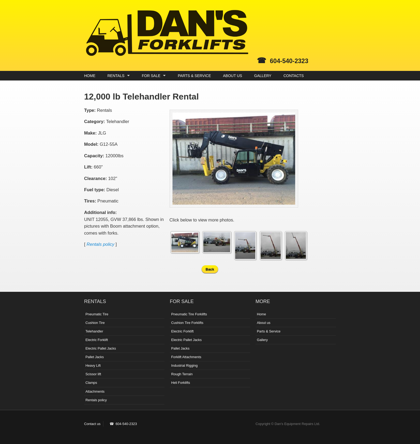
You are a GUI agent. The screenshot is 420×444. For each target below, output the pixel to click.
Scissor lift (93, 374)
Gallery (262, 340)
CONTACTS (293, 76)
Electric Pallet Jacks (100, 348)
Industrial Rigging (184, 365)
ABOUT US (232, 76)
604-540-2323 (289, 61)
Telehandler (94, 331)
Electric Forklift (96, 340)
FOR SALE (152, 76)
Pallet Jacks (94, 357)
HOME (89, 76)
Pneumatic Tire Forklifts (189, 314)
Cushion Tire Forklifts (187, 323)
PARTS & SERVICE (194, 76)
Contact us (92, 424)
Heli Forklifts (180, 383)
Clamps (91, 383)
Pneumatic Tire (96, 314)
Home (261, 314)
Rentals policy (100, 244)
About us (264, 323)
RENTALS (117, 76)
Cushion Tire (95, 323)
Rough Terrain (182, 374)
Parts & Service (268, 331)
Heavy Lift (93, 365)
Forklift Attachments (186, 357)
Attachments (94, 391)
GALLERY (262, 76)
